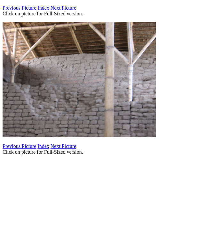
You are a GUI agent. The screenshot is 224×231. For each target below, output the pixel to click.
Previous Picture (19, 8)
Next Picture (63, 8)
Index (43, 8)
